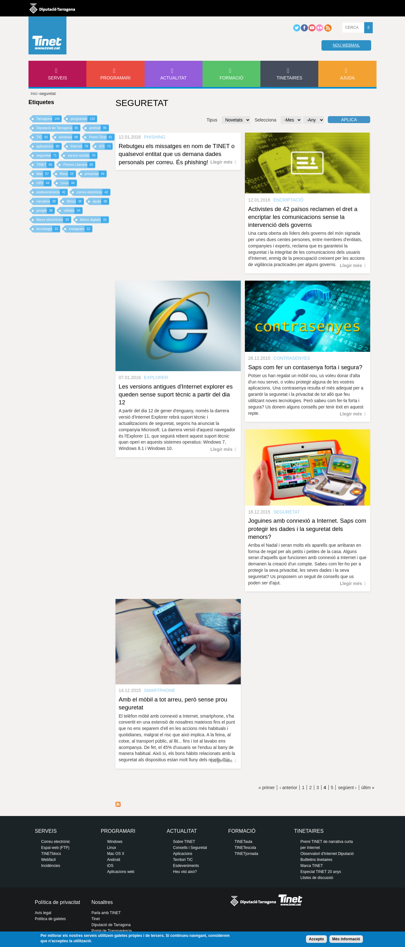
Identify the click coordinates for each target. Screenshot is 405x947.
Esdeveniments (186, 865)
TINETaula (243, 841)
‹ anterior (288, 787)
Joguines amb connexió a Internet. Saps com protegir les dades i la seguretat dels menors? (307, 528)
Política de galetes (50, 919)
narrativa (47, 201)
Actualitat (173, 77)
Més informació (346, 939)
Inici (34, 93)
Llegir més (221, 162)
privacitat (96, 174)
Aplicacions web (120, 871)
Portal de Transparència (111, 931)
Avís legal (43, 913)
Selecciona (266, 119)
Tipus (212, 119)
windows (69, 137)
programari (84, 119)
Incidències (50, 865)
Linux (68, 183)
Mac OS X (115, 853)
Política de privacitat (57, 902)
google (45, 211)
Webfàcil (48, 859)
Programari (115, 77)
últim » (367, 787)
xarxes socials (82, 156)
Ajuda (347, 77)
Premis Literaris (79, 165)
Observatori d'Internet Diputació (327, 853)
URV (44, 183)
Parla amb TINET (106, 913)
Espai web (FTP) (55, 847)
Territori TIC (183, 859)
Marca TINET (312, 865)
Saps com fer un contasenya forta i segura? (305, 367)
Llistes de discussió (317, 877)
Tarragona (49, 119)
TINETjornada (246, 853)
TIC (43, 137)
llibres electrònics (53, 220)
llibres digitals (94, 220)
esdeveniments (52, 192)
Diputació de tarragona (52, 8)
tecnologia (48, 229)
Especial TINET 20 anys (321, 871)
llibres (75, 201)
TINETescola (245, 847)
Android (113, 859)
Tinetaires (289, 77)
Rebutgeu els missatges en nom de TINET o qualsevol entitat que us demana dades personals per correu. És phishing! (176, 154)
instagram (80, 229)
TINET (45, 165)
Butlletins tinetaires (317, 859)
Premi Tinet (102, 137)
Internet (80, 146)
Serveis (57, 77)
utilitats (73, 211)
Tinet (95, 919)
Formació (231, 77)
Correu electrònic (55, 841)
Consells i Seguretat (190, 847)
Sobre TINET (184, 841)
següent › (347, 787)
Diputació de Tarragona (58, 128)
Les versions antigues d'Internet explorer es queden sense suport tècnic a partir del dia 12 (176, 394)
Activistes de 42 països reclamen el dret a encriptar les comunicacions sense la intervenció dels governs (302, 217)
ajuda (101, 201)
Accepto (316, 939)
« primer (267, 787)
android (99, 128)
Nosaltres (102, 902)
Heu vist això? (185, 871)
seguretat (47, 156)
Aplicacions (182, 853)
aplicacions (49, 146)
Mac (43, 174)
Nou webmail (346, 45)
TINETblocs (51, 853)
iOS (106, 146)
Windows (114, 841)
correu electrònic (93, 192)
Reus (68, 174)
